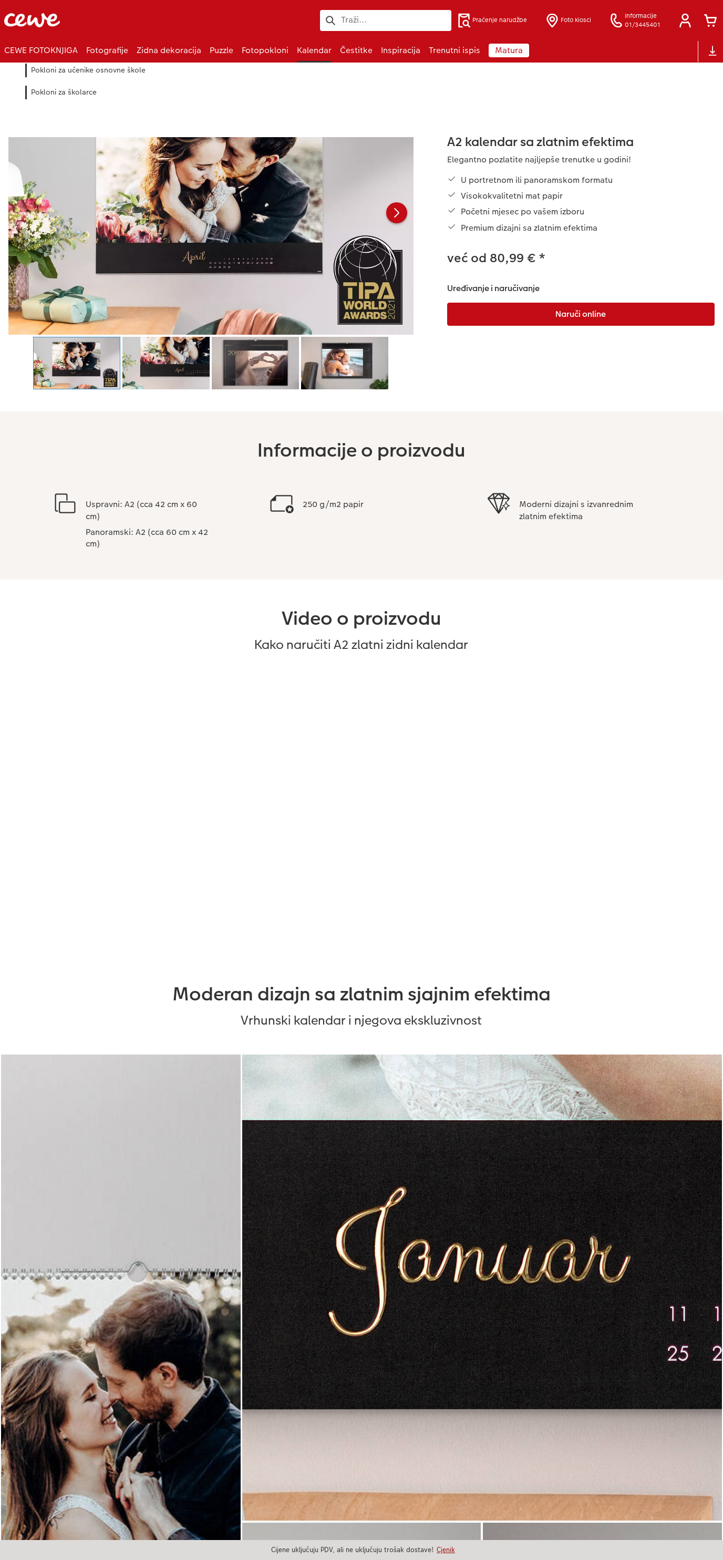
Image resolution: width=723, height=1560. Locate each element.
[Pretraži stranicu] (385, 20)
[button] (685, 20)
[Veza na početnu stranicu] (107, 20)
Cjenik (446, 1549)
